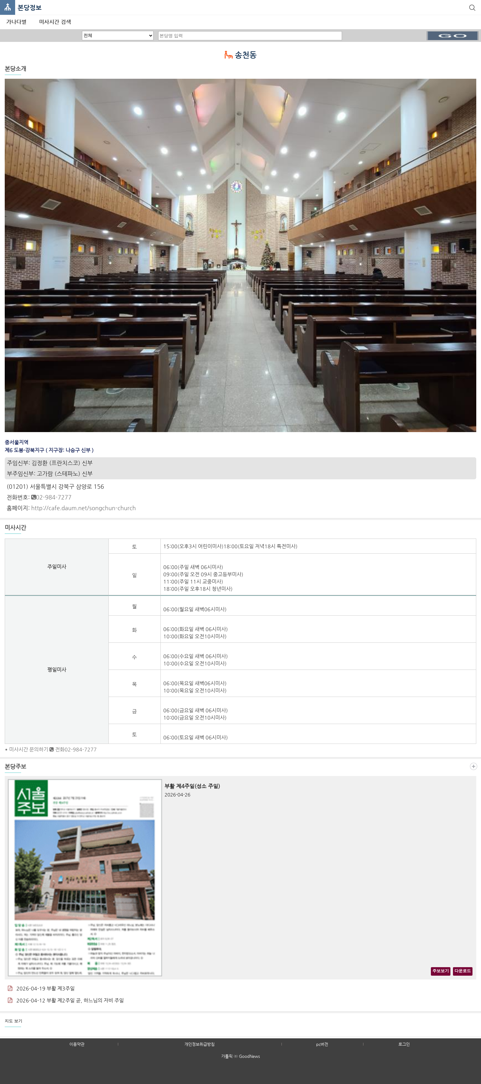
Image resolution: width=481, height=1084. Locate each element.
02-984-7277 (51, 497)
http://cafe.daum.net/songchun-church (83, 508)
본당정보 (30, 7)
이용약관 (76, 1044)
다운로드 (463, 970)
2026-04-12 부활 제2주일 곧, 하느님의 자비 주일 (66, 1000)
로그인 (404, 1044)
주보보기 (440, 970)
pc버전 (322, 1044)
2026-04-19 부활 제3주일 (41, 988)
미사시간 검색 (55, 22)
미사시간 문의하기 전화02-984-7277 (53, 749)
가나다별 (16, 22)
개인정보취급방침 (199, 1044)
